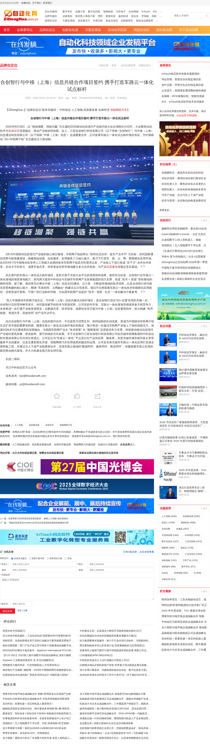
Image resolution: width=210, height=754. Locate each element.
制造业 (187, 548)
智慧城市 (169, 566)
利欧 (154, 16)
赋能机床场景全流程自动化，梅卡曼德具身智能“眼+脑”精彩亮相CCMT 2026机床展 (47, 708)
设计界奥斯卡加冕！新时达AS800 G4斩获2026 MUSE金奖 (34, 728)
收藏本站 (25, 3)
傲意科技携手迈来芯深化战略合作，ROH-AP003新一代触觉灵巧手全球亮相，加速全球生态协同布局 (134, 713)
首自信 (134, 16)
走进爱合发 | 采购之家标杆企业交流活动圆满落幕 (106, 723)
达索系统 (67, 16)
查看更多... (165, 210)
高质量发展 (113, 266)
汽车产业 (190, 560)
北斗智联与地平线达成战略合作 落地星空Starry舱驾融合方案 (113, 693)
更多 (204, 220)
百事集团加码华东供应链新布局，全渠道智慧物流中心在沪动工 (37, 718)
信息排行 (165, 220)
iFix (155, 11)
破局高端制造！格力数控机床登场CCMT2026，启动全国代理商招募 (116, 708)
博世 (100, 16)
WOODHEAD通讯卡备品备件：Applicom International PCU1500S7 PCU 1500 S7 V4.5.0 (51, 650)
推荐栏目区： (52, 20)
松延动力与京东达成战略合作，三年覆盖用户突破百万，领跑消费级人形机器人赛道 (125, 703)
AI (197, 573)
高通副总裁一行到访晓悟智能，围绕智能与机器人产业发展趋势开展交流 (119, 718)
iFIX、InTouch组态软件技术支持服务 (183, 101)
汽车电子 (121, 11)
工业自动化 (193, 554)
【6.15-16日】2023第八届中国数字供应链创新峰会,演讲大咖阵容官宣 (40, 655)
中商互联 (98, 20)
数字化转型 (94, 11)
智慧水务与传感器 (12, 630)
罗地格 (145, 16)
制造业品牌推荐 (144, 20)
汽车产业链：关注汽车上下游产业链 (183, 194)
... (161, 11)
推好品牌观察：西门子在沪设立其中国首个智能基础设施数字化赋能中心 (42, 645)
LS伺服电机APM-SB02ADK (95, 655)
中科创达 (122, 97)
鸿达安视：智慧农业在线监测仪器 (181, 79)
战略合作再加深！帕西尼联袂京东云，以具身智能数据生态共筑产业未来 (119, 738)
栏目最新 (165, 591)
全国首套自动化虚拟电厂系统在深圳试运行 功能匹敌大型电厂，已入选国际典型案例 (48, 674)
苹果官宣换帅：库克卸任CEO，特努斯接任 (26, 733)
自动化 (165, 573)
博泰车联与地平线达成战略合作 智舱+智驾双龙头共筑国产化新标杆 (39, 693)
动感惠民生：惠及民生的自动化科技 (183, 172)
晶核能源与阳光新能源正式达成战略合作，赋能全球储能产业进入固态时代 (120, 698)
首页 (7, 30)
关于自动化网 (188, 30)
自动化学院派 (117, 30)
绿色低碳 (169, 560)
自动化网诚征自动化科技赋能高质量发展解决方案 (107, 635)
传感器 (182, 529)
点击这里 (125, 444)
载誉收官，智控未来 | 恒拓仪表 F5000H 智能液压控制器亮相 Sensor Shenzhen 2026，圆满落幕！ (56, 713)
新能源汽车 (170, 554)
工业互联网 (193, 541)
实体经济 (14, 130)
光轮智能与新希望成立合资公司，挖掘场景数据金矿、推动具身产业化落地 (120, 728)
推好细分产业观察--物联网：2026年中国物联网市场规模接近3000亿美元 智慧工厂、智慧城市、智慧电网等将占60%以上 (68, 670)
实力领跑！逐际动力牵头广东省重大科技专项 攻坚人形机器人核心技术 (41, 738)
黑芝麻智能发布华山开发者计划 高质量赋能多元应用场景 (111, 645)
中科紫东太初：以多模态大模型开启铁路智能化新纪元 (109, 630)
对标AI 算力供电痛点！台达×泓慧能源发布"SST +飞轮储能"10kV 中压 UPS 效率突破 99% (128, 733)
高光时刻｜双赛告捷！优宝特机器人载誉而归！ (28, 703)
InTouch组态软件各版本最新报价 (181, 73)
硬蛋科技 (110, 16)
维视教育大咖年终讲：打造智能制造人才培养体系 (30, 665)
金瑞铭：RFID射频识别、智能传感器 (183, 96)
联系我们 (47, 3)
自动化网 (166, 529)
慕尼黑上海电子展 (85, 16)
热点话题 (165, 326)
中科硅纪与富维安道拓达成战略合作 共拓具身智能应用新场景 (36, 698)
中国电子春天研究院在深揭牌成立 (181, 267)
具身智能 (181, 573)
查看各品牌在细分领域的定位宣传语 (98, 452)
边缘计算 (80, 11)
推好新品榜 (164, 30)
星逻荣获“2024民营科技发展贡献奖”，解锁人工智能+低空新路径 (38, 518)
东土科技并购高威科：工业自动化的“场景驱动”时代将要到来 (35, 635)
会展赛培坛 (25, 30)
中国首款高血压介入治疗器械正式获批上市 (103, 660)
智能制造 (108, 11)
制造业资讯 (112, 20)
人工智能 (19, 425)
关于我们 (36, 3)
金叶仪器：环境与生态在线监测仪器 (183, 84)
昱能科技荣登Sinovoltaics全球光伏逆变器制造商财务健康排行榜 (38, 523)
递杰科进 (123, 16)
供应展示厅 (84, 20)
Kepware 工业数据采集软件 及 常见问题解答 (27, 660)
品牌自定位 (47, 30)
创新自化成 (70, 30)
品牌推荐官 (127, 20)
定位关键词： (52, 11)
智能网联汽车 (118, 109)
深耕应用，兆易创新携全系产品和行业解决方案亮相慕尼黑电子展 (38, 640)
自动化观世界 (128, 65)
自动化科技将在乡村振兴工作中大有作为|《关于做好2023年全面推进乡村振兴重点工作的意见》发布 (134, 674)
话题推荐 (165, 508)
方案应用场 (68, 20)
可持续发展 (170, 535)
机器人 (168, 522)
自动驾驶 (133, 11)
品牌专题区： (52, 16)
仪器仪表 (169, 579)
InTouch (145, 11)
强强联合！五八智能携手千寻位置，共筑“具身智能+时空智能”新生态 (40, 723)
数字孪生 (67, 11)
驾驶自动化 (141, 30)
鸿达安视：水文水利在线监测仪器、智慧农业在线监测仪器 (32, 452)
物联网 (168, 548)
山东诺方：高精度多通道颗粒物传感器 (184, 90)
